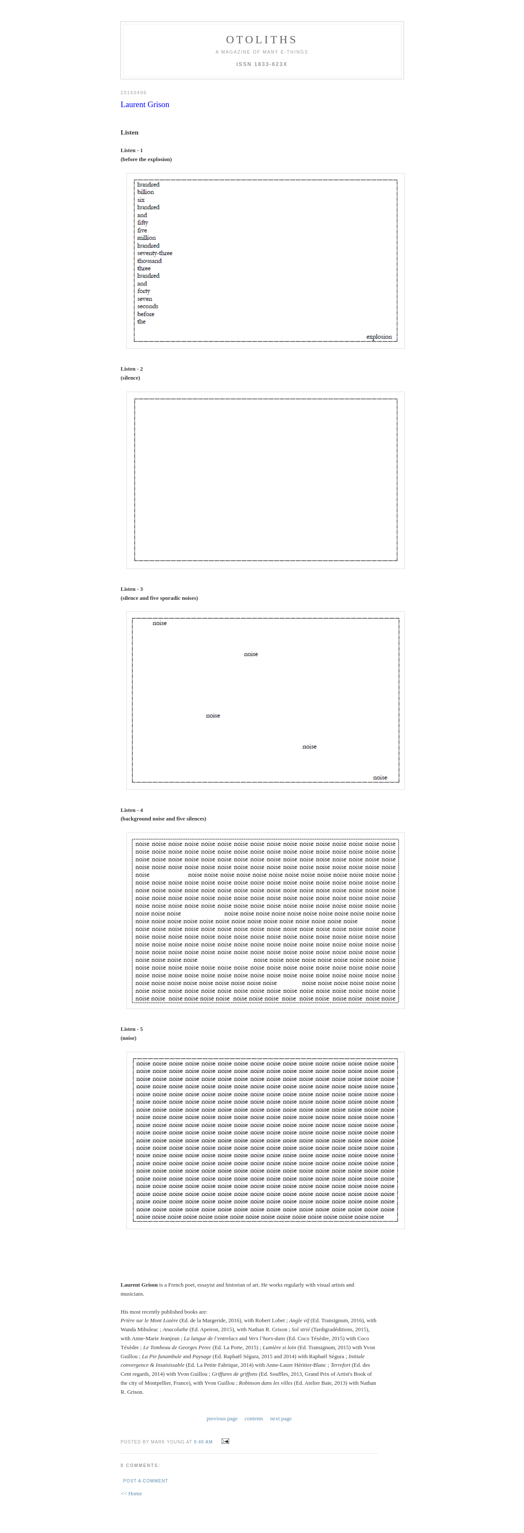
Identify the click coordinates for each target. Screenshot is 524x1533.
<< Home (131, 1493)
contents (254, 1418)
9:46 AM (203, 1442)
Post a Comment (145, 1481)
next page (281, 1418)
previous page (222, 1418)
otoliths (262, 39)
